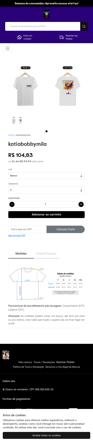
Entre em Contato (24, 37)
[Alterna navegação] (7, 48)
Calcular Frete (66, 229)
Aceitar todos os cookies (46, 435)
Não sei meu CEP (16, 235)
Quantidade (14, 198)
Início (10, 135)
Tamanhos (13, 184)
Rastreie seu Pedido (68, 37)
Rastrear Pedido (65, 362)
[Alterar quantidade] (46, 204)
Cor (10, 169)
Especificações (47, 253)
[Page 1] (46, 131)
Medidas (21, 253)
